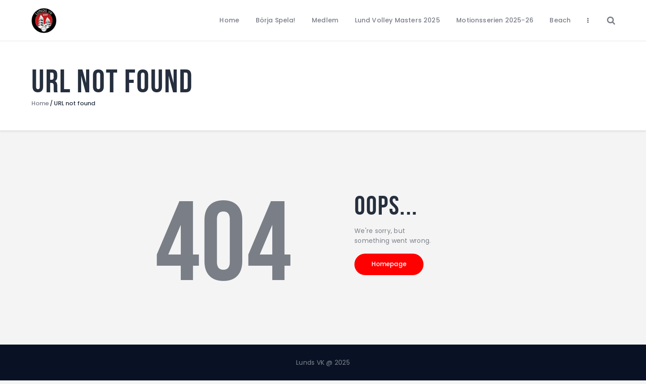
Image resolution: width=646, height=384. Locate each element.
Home (40, 107)
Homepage (394, 268)
